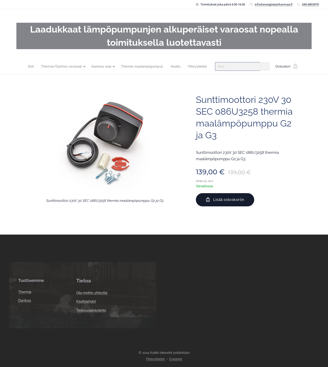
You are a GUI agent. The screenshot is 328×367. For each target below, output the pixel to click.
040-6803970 (310, 4)
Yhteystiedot (155, 359)
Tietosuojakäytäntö (91, 310)
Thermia (24, 292)
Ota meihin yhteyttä (91, 293)
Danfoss (24, 301)
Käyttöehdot (86, 302)
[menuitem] (27, 66)
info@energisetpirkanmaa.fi (273, 4)
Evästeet (175, 359)
